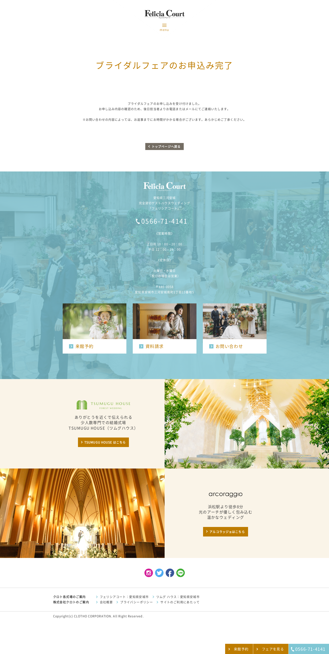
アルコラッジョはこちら (227, 531)
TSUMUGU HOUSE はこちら (105, 442)
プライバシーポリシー (136, 602)
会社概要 (106, 602)
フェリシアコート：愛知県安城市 (124, 596)
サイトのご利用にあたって (180, 602)
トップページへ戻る (166, 146)
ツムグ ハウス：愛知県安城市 (178, 596)
